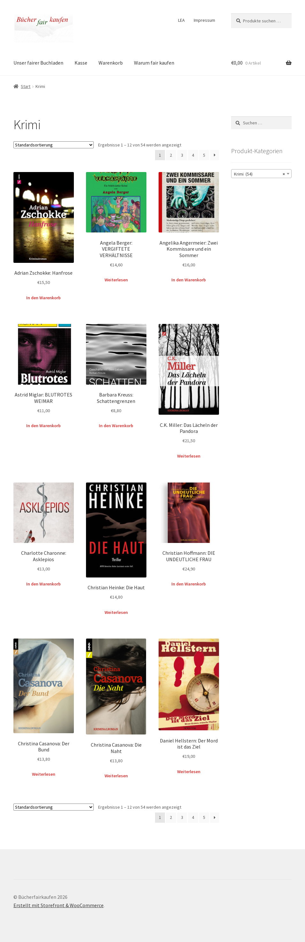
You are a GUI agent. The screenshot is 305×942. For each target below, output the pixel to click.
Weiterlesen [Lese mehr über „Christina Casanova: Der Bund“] (43, 774)
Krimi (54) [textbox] (259, 173)
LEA (181, 20)
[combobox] (261, 173)
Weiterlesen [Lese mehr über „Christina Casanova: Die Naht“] (116, 776)
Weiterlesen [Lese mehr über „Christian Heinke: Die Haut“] (116, 612)
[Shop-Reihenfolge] (53, 144)
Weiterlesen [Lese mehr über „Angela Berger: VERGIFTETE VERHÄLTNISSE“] (116, 280)
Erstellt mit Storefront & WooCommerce (58, 905)
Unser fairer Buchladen (38, 62)
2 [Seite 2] (171, 155)
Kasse (80, 62)
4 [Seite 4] (193, 155)
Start (25, 86)
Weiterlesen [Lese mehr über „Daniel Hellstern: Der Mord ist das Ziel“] (188, 771)
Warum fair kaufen (154, 62)
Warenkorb (110, 62)
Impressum (204, 20)
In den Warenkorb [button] (43, 298)
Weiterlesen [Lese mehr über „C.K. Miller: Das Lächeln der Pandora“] (188, 456)
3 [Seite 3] (182, 155)
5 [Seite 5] (204, 155)
